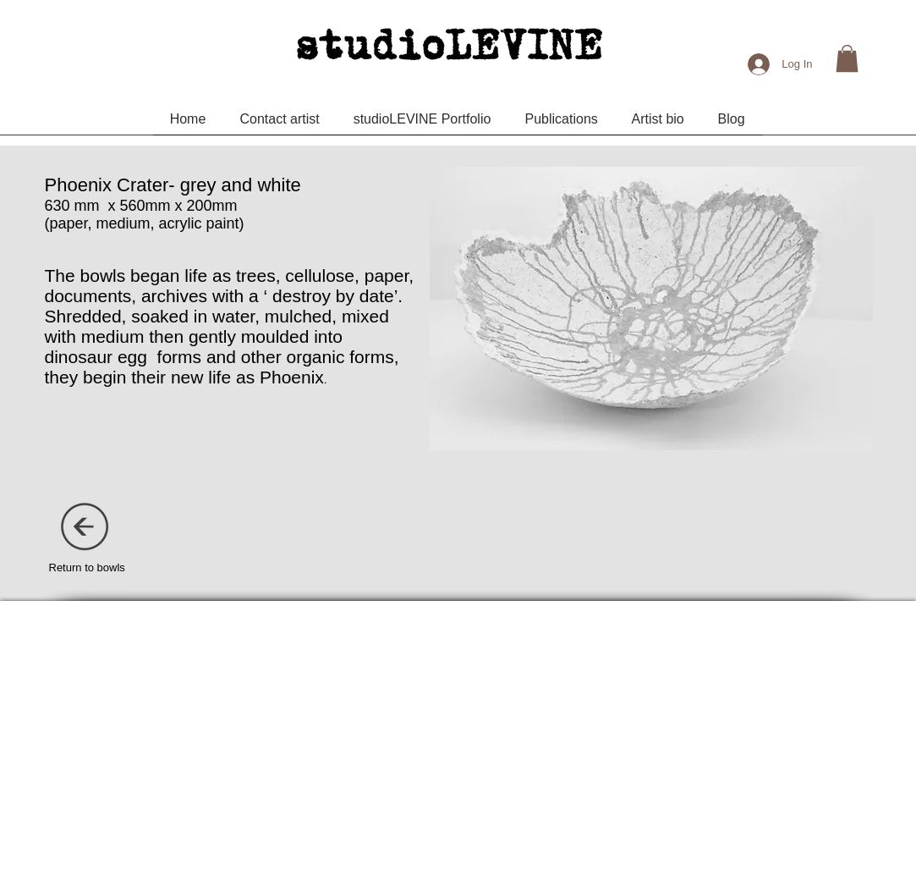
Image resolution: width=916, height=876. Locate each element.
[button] (847, 58)
